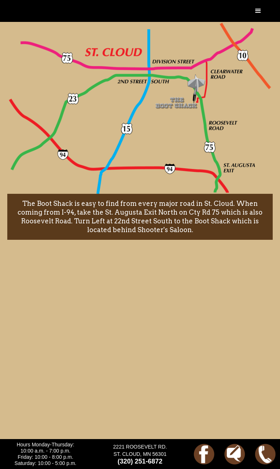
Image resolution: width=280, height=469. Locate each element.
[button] (258, 11)
